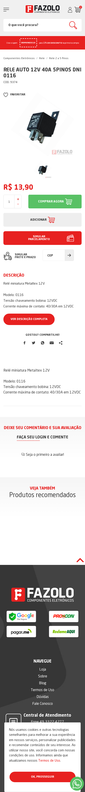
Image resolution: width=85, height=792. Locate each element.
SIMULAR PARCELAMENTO (39, 238)
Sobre (42, 676)
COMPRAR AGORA (51, 201)
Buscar (73, 25)
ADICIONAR (38, 219)
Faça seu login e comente (42, 437)
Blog (42, 683)
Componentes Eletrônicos (19, 58)
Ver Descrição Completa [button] (29, 319)
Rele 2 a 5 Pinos (58, 58)
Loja (42, 669)
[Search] (42, 25)
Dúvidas (42, 696)
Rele (42, 58)
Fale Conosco (42, 703)
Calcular (69, 255)
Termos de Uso (49, 760)
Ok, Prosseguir (42, 777)
